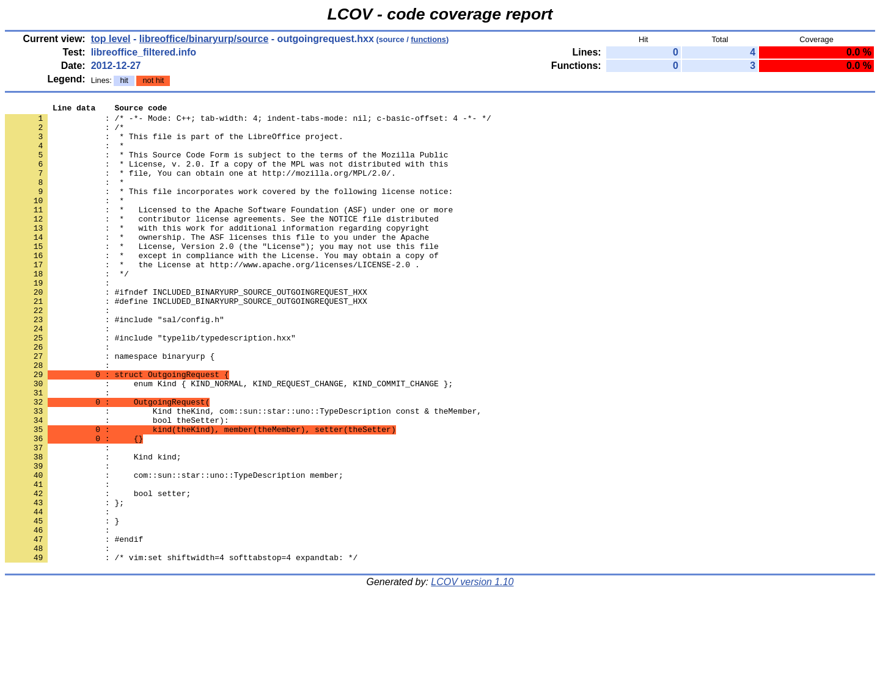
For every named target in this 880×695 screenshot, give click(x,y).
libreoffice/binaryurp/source (204, 39)
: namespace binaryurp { (110, 407)
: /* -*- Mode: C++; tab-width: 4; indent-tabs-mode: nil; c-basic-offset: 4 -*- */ (248, 121)
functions (428, 39)
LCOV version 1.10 (472, 673)
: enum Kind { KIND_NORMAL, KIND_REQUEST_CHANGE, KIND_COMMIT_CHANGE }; (229, 439)
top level (111, 39)
